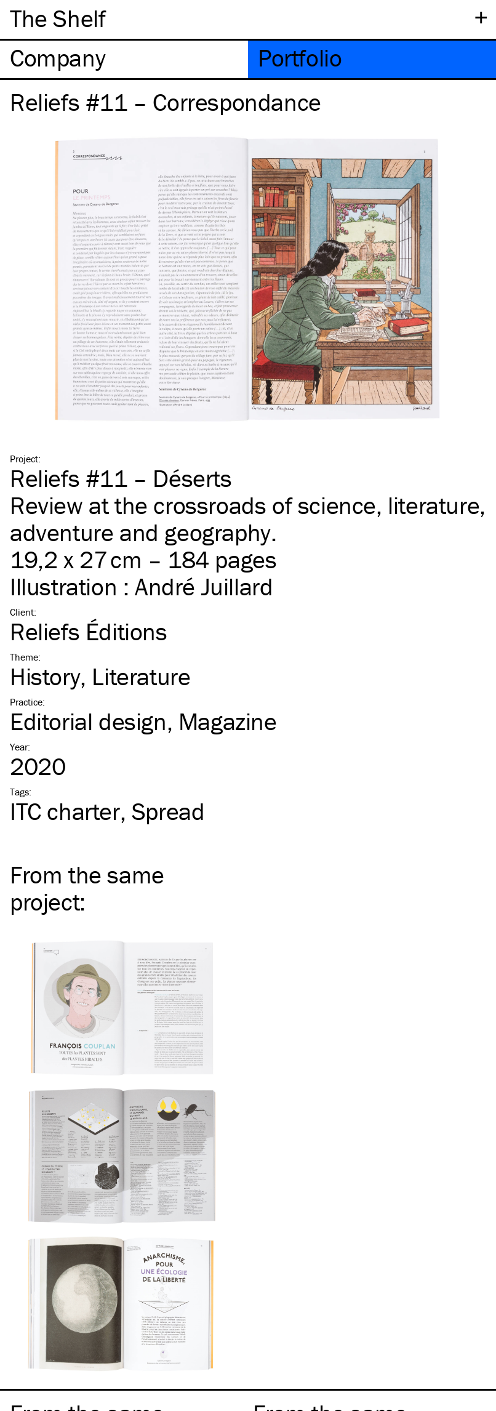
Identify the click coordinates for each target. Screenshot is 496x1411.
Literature (141, 676)
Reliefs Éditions (88, 631)
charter (65, 811)
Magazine (227, 721)
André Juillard (204, 586)
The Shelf (57, 18)
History (45, 676)
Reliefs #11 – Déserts (121, 478)
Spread (168, 811)
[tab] (124, 59)
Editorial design (88, 721)
